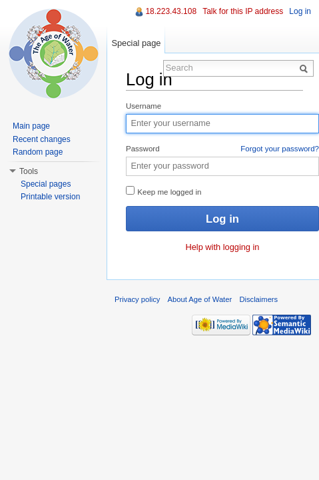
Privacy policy (137, 299)
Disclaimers (258, 299)
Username (143, 106)
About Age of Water (200, 299)
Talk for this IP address (242, 11)
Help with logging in (223, 247)
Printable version (50, 196)
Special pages (46, 184)
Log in (300, 11)
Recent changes (42, 139)
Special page (135, 43)
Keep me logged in (163, 191)
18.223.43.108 (170, 11)
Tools (28, 171)
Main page (31, 126)
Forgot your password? (279, 149)
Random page (38, 152)
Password (222, 149)
